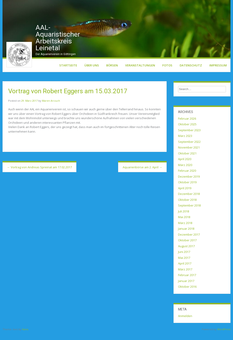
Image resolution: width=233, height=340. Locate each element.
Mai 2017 (184, 264)
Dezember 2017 (189, 241)
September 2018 (189, 212)
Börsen (112, 72)
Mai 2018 (184, 224)
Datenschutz (191, 72)
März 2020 (185, 171)
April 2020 (184, 166)
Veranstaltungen (140, 72)
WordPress (223, 335)
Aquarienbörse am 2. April (142, 173)
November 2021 (189, 154)
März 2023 (185, 142)
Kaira (25, 335)
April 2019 (184, 194)
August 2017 (186, 252)
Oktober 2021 (187, 160)
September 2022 (189, 148)
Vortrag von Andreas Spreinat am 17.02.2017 (39, 173)
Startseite (68, 72)
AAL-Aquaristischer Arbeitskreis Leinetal (58, 44)
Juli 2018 (183, 218)
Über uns (91, 72)
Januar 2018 (186, 235)
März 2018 (185, 229)
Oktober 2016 (187, 293)
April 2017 (184, 270)
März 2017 (185, 276)
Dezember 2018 (189, 200)
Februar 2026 (187, 125)
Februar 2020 (187, 177)
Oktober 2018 (187, 206)
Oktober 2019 (187, 189)
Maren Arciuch (51, 107)
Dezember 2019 (189, 183)
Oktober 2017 (187, 247)
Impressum (218, 72)
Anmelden (185, 322)
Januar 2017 (186, 287)
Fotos (167, 72)
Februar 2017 (187, 282)
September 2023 (189, 136)
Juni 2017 (184, 258)
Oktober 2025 (187, 131)
